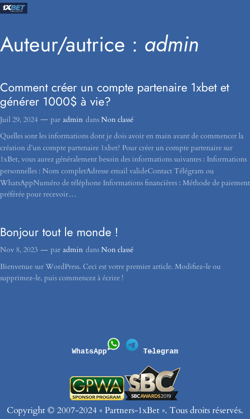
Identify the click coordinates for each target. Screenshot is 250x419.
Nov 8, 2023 (19, 250)
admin (73, 120)
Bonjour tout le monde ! (59, 232)
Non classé (117, 120)
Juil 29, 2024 (19, 120)
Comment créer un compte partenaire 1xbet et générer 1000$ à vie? (114, 95)
